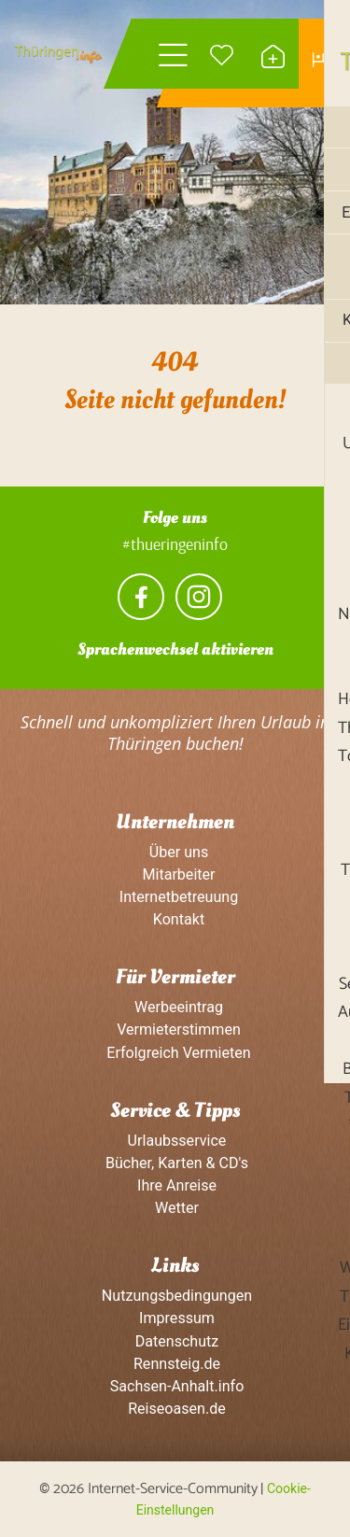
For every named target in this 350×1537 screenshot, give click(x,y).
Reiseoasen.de (175, 1409)
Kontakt (175, 919)
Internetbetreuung (175, 897)
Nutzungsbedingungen (175, 1296)
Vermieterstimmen (175, 1030)
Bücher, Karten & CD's (175, 1163)
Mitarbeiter (174, 874)
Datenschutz (175, 1341)
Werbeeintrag (175, 1008)
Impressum (175, 1319)
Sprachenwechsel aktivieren (175, 650)
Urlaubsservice (175, 1140)
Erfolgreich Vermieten (175, 1053)
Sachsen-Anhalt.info (175, 1387)
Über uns (175, 852)
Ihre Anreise (175, 1186)
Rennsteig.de (175, 1365)
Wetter (175, 1209)
